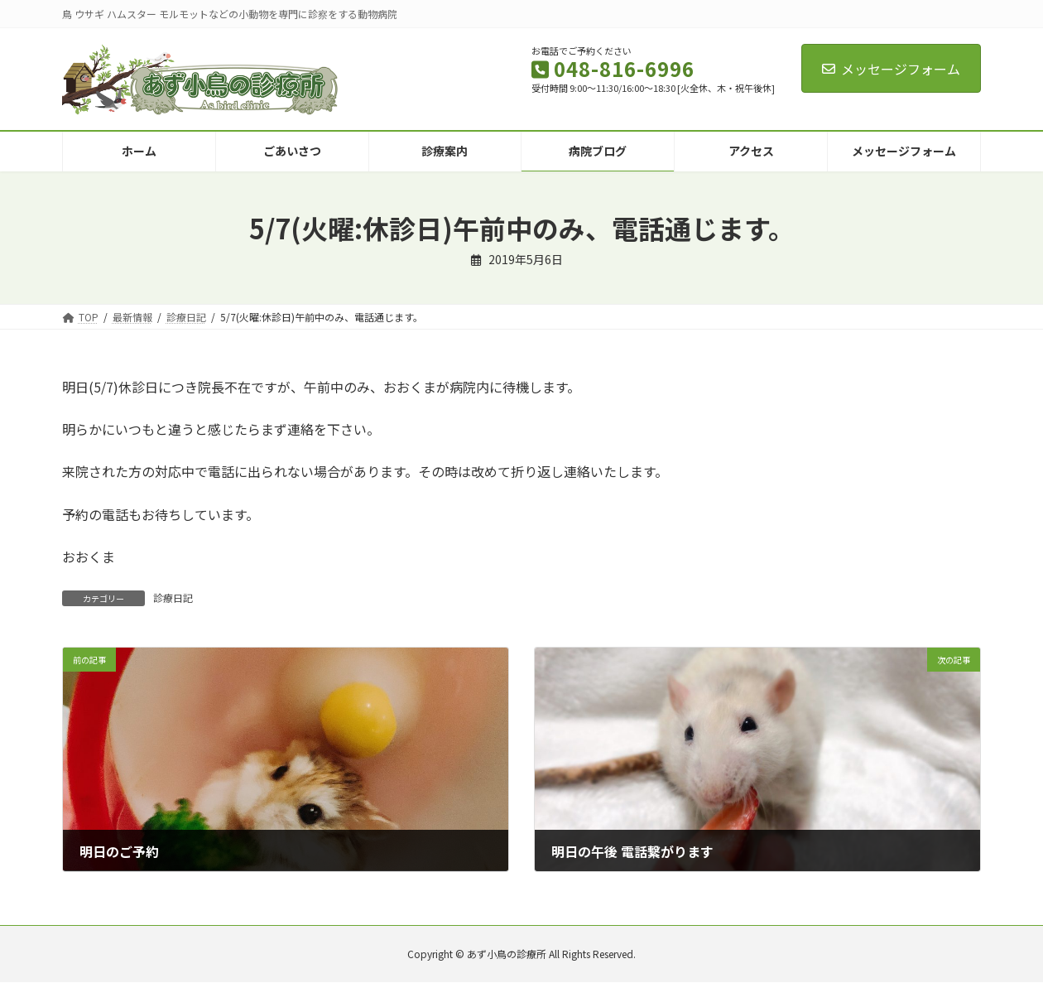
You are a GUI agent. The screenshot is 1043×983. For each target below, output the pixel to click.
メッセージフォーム (891, 69)
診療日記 (173, 597)
